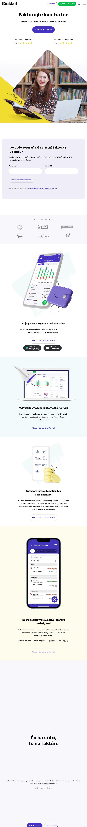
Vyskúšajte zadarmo (43, 29)
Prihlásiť (51, 3)
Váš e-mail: (13, 166)
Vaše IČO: (48, 166)
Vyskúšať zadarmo (67, 3)
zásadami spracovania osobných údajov (43, 188)
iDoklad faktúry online (9, 4)
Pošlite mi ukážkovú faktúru (22, 179)
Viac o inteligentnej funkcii (43, 340)
